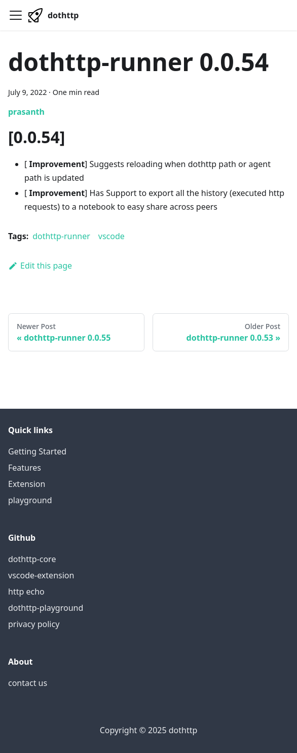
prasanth (26, 111)
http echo (26, 591)
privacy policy (33, 624)
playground (30, 500)
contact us (27, 683)
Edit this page (40, 265)
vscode (111, 236)
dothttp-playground (45, 607)
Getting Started (37, 451)
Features (24, 467)
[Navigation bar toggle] (15, 15)
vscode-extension (41, 575)
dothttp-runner (61, 236)
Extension (26, 483)
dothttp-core (32, 559)
